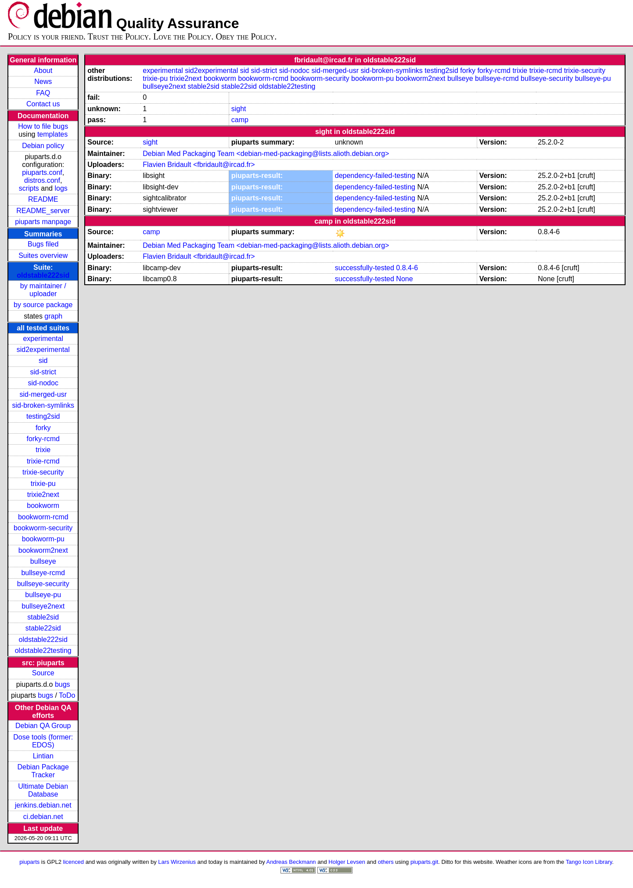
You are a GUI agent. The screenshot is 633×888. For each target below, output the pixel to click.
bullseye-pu (43, 594)
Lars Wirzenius (177, 862)
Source (43, 673)
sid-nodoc (43, 383)
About (43, 70)
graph (53, 316)
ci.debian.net (43, 816)
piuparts (29, 862)
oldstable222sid (43, 275)
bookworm (43, 505)
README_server (43, 210)
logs (60, 188)
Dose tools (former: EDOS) (43, 741)
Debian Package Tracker (43, 771)
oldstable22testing (43, 650)
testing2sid (43, 416)
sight (238, 108)
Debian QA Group (43, 725)
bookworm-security (43, 528)
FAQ (43, 93)
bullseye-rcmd (43, 572)
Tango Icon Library (589, 862)
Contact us (43, 104)
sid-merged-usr (43, 394)
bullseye (43, 561)
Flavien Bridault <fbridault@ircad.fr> (199, 164)
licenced (73, 862)
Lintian (43, 756)
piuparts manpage (43, 221)
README (43, 199)
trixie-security (43, 472)
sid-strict (43, 372)
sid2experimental (43, 349)
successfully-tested (364, 268)
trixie (43, 449)
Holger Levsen (346, 862)
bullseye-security (43, 583)
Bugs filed (43, 244)
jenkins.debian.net (43, 805)
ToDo (67, 695)
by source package (43, 304)
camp (239, 119)
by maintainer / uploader (43, 289)
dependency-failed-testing (375, 175)
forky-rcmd (43, 438)
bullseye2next (43, 606)
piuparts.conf (42, 172)
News (43, 81)
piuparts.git (424, 862)
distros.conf (42, 180)
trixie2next (43, 494)
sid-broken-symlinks (43, 405)
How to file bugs (43, 126)
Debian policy (43, 145)
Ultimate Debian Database (43, 790)
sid (43, 360)
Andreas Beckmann (291, 862)
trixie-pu (43, 483)
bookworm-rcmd (43, 517)
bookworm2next (43, 550)
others (386, 862)
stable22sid (43, 628)
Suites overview (43, 255)
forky (43, 427)
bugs (62, 684)
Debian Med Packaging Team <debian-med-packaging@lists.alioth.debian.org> (266, 153)
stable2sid (43, 617)
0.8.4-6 (407, 268)
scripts (29, 188)
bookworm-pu (43, 539)
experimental (43, 338)
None (404, 279)
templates (52, 134)
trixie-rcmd (43, 461)
